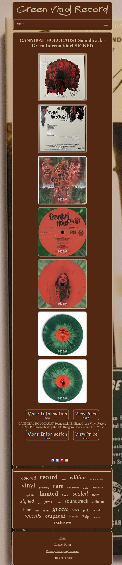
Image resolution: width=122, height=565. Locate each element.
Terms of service (62, 557)
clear (58, 502)
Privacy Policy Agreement (62, 551)
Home (62, 538)
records (33, 516)
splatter (31, 495)
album (98, 501)
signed (27, 501)
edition (78, 477)
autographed (73, 487)
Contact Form (62, 544)
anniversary (96, 479)
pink (86, 510)
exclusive (62, 522)
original (55, 516)
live (39, 503)
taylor (86, 488)
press (48, 502)
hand (64, 479)
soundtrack (76, 501)
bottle (73, 517)
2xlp (85, 517)
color (75, 510)
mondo (96, 510)
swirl (95, 495)
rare (58, 486)
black (65, 495)
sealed (80, 493)
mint (46, 510)
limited (49, 493)
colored (28, 478)
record (49, 477)
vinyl (28, 485)
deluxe (96, 517)
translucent (97, 487)
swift (37, 510)
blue (27, 509)
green (60, 508)
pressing (44, 487)
